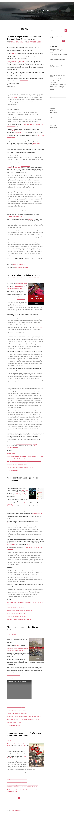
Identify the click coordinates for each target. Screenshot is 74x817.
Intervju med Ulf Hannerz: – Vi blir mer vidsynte (17, 779)
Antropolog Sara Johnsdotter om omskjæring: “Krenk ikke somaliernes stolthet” (24, 461)
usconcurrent (25, 701)
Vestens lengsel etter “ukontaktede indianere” (17, 710)
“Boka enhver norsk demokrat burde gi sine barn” (17, 213)
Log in (51, 106)
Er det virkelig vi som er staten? (14, 725)
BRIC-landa (14, 97)
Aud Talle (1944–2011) (12, 453)
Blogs (51, 21)
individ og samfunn (25, 42)
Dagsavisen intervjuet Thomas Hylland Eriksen (17, 148)
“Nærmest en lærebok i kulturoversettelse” (24, 275)
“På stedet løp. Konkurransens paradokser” (21, 130)
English (24, 21)
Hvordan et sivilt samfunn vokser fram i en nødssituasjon (19, 610)
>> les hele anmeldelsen (12, 772)
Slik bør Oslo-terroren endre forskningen (15, 607)
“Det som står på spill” (35, 210)
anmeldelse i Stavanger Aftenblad (14, 167)
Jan (50, 84)
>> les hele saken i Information (13, 675)
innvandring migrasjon (12, 739)
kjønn (31, 277)
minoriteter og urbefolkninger (19, 633)
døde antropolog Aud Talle (21, 283)
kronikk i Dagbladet (11, 544)
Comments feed (53, 110)
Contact (57, 21)
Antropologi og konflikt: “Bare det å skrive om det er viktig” (19, 619)
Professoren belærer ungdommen (14, 216)
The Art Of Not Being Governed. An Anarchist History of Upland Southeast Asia (17, 648)
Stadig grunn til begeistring (19, 264)
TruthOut (38, 701)
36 (27, 797)
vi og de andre (14, 280)
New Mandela (19, 701)
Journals (44, 21)
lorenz (22, 41)
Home (13, 21)
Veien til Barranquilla (25, 166)
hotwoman (52, 75)
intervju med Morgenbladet (24, 502)
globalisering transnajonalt (14, 42)
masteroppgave (24, 490)
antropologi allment (33, 41)
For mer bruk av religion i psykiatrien (57, 62)
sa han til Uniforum (24, 80)
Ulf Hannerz (23, 745)
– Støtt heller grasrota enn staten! (14, 722)
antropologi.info (37, 10)
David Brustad (53, 86)
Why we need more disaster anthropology (16, 613)
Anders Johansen (21, 299)
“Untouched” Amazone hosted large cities (16, 707)
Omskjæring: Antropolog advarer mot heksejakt (17, 464)
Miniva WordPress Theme (16, 810)
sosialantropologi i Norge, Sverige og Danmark (29, 739)
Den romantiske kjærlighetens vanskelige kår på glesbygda (57, 88)
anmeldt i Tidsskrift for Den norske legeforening (26, 444)
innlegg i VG (14, 53)
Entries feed (52, 108)
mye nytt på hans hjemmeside (21, 267)
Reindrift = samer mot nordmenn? (60, 84)
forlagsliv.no (29, 544)
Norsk (18, 21)
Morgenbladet (30, 144)
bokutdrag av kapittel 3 (19, 132)
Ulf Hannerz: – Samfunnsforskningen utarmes (17, 782)
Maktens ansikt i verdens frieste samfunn (16, 61)
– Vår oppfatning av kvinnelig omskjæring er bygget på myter (20, 467)
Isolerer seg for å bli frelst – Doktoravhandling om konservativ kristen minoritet (24, 716)
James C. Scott (21, 650)
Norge (32, 42)
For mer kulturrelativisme (12, 470)
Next (31, 797)
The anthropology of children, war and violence (17, 616)
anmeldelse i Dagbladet (37, 513)
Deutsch (31, 21)
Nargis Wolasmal (53, 80)
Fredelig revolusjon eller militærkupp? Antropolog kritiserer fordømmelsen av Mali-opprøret (57, 59)
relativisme (39, 327)
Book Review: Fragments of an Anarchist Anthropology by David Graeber (23, 719)
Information (30, 219)
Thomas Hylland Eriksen (35, 48)
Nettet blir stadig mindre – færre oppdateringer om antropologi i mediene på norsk (58, 51)
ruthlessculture (31, 701)
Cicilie (38, 21)
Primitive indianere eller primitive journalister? (17, 713)
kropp (35, 277)
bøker (39, 41)
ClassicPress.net (53, 112)
